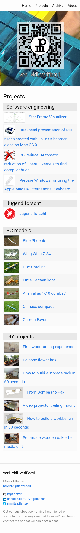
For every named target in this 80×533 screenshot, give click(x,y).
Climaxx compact (38, 306)
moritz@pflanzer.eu (17, 486)
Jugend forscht (32, 213)
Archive (57, 6)
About (72, 6)
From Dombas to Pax (45, 392)
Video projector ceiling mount (49, 405)
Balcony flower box (39, 360)
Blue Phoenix (34, 240)
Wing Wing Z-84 (37, 254)
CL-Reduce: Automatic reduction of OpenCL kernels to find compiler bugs (35, 162)
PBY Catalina (34, 267)
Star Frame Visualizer (48, 117)
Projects (41, 6)
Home (26, 6)
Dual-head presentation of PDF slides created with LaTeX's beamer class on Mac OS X (38, 137)
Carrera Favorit (36, 319)
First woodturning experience (48, 347)
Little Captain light (39, 280)
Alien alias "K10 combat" (44, 293)
